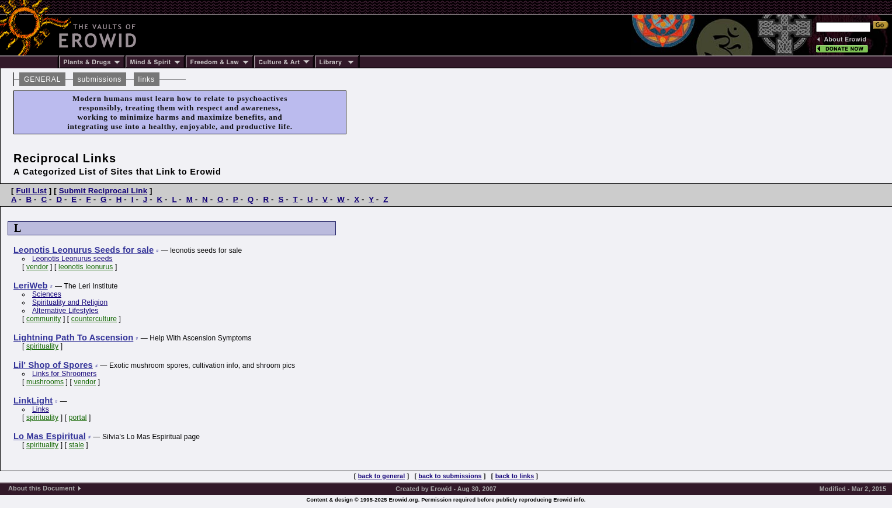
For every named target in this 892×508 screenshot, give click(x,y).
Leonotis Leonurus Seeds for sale (83, 250)
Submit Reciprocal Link (103, 190)
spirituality (42, 346)
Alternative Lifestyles (65, 311)
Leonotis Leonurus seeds (72, 259)
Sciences (46, 294)
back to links (514, 475)
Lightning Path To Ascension (73, 337)
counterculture (94, 319)
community (43, 319)
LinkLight (33, 400)
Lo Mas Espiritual (49, 436)
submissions (100, 79)
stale (76, 445)
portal (78, 417)
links (146, 79)
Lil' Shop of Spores (53, 365)
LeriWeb (30, 285)
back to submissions (449, 475)
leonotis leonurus (85, 267)
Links (40, 409)
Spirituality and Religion (69, 302)
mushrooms (45, 382)
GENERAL (42, 79)
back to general (381, 475)
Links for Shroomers (64, 374)
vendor (37, 267)
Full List (31, 190)
